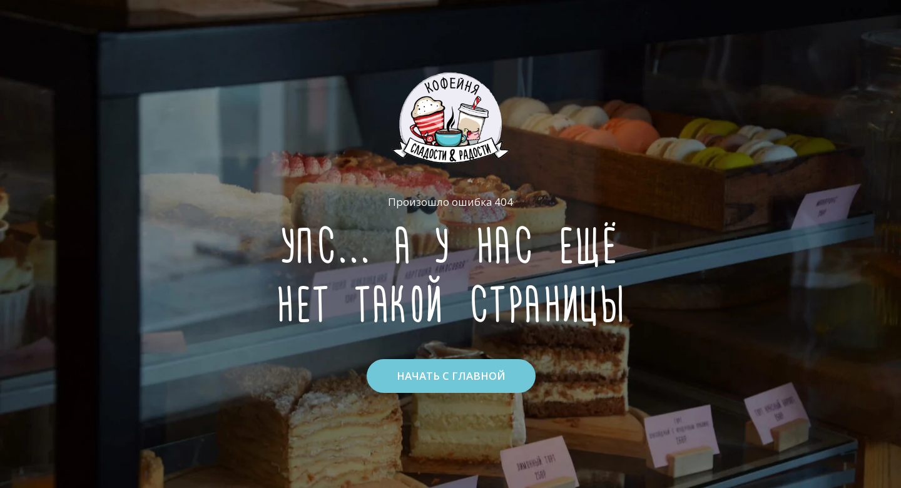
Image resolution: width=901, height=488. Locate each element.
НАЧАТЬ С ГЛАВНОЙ (451, 376)
